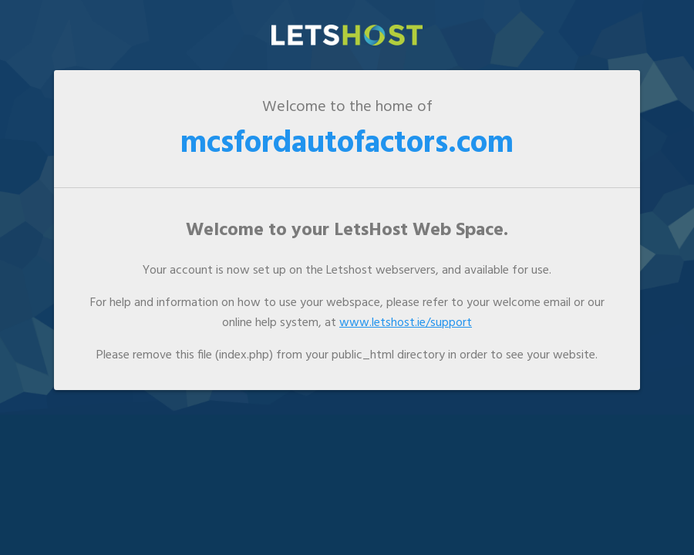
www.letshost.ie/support (405, 323)
